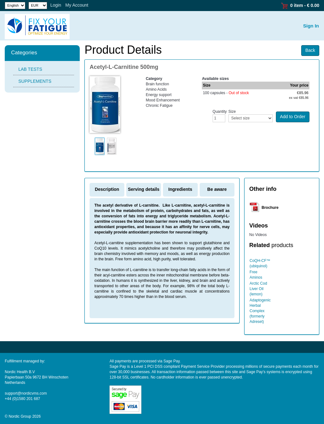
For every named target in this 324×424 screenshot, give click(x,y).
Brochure (270, 207)
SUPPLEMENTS (34, 81)
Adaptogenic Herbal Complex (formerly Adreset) (260, 311)
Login (55, 5)
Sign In (311, 25)
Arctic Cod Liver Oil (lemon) (258, 288)
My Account (76, 5)
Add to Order (292, 116)
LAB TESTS (30, 69)
